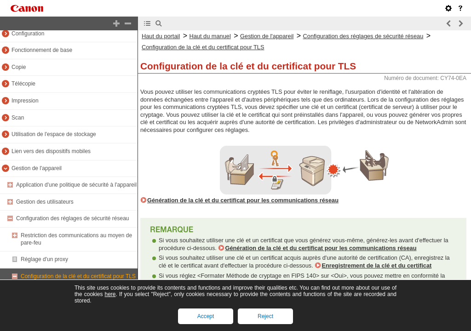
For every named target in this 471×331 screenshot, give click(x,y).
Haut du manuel (209, 36)
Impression (25, 100)
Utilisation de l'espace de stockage (53, 134)
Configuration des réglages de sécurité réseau (72, 218)
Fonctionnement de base (41, 50)
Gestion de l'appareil (36, 168)
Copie (18, 67)
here (109, 294)
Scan (17, 117)
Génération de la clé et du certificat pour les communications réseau (243, 200)
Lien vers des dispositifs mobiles (51, 151)
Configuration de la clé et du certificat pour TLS (78, 276)
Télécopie (23, 83)
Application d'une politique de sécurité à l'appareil (76, 185)
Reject (265, 316)
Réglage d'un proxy (44, 259)
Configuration (27, 33)
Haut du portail (161, 36)
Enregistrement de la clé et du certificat (376, 265)
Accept (205, 316)
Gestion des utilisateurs (45, 202)
